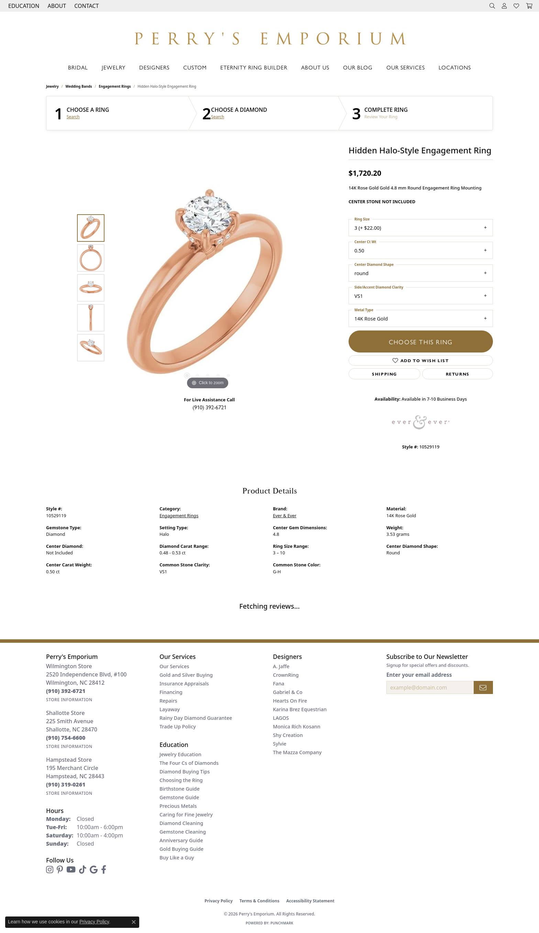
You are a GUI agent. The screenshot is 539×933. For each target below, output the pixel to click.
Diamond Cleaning (181, 823)
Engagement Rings (115, 86)
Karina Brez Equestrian (300, 709)
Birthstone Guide (180, 788)
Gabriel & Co (287, 692)
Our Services (405, 67)
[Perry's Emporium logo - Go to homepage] (269, 36)
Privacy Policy (219, 901)
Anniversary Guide (181, 840)
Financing (171, 692)
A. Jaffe (281, 666)
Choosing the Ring (181, 780)
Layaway (170, 709)
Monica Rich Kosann (296, 726)
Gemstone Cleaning (183, 831)
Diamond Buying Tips (185, 771)
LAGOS (281, 718)
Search (73, 117)
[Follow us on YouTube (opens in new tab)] (71, 870)
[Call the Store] (66, 691)
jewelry (52, 86)
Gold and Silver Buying (186, 675)
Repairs (168, 700)
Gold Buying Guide (182, 849)
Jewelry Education (180, 754)
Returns (458, 374)
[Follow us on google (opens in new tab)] (94, 870)
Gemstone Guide (179, 797)
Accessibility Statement (310, 901)
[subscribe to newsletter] (483, 687)
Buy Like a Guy (177, 857)
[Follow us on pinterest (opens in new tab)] (60, 870)
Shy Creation (288, 735)
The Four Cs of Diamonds (189, 763)
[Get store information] (69, 700)
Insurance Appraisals (184, 683)
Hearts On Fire (290, 700)
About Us (315, 67)
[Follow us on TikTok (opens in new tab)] (82, 870)
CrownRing (286, 675)
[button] (23, 6)
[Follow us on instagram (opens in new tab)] (49, 870)
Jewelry (113, 67)
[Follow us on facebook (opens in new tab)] (103, 870)
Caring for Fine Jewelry (186, 814)
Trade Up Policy (178, 726)
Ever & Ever (284, 515)
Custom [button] (195, 67)
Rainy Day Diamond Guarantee (196, 718)
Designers (154, 67)
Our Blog (358, 67)
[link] (86, 6)
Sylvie (279, 743)
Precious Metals (178, 806)
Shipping (384, 374)
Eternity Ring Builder (253, 67)
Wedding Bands (79, 86)
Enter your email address (419, 674)
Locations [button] (455, 67)
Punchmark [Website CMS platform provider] (282, 923)
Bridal (78, 67)
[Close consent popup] (134, 922)
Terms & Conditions (259, 901)
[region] (207, 288)
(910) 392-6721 (209, 407)
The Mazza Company (297, 752)
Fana (278, 683)
